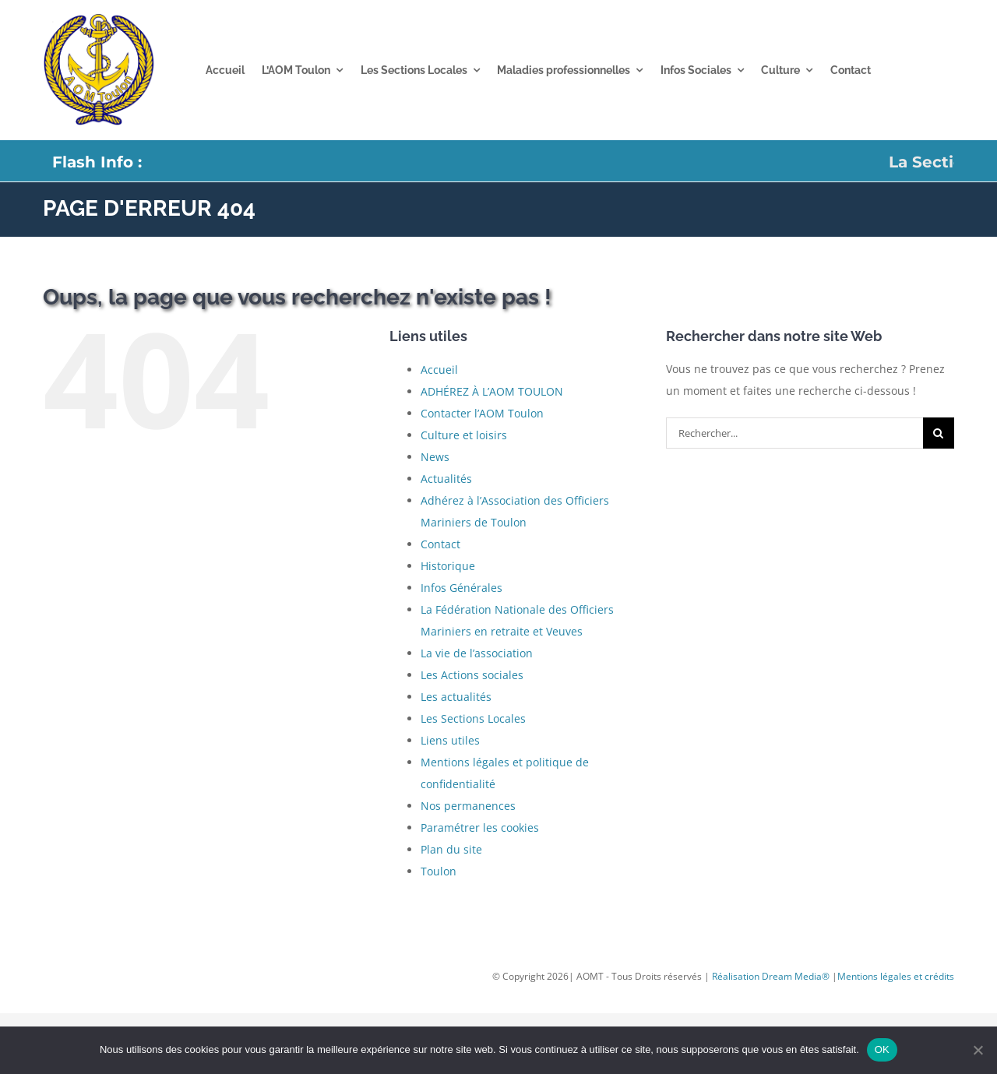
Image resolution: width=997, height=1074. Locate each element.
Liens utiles (450, 740)
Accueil (439, 369)
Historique (448, 565)
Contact (440, 544)
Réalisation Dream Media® (772, 976)
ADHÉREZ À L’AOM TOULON (492, 391)
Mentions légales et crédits (895, 976)
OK (882, 1049)
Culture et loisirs (464, 435)
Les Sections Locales (473, 718)
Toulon (438, 871)
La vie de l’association (477, 653)
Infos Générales (461, 587)
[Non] (977, 1050)
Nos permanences (468, 805)
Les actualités (456, 696)
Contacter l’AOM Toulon (482, 413)
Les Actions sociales (472, 674)
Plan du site (451, 849)
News (435, 456)
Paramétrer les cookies (480, 827)
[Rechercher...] (794, 433)
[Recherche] (938, 433)
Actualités (446, 478)
